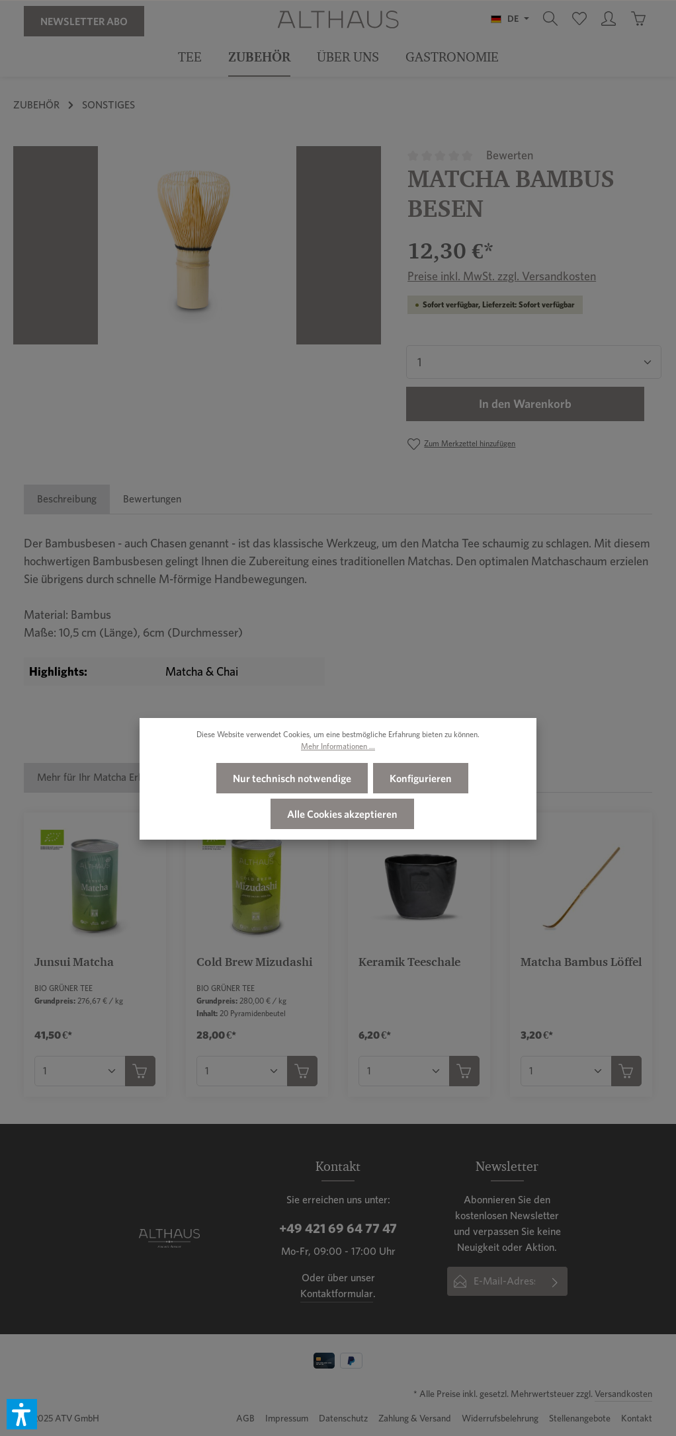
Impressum (286, 1418)
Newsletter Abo (84, 21)
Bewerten (509, 155)
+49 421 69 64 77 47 (338, 1228)
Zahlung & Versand (414, 1418)
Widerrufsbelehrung (500, 1418)
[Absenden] (555, 1281)
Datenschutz (343, 1418)
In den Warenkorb (525, 404)
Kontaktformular (336, 1293)
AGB (245, 1418)
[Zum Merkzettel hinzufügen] (461, 444)
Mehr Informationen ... (338, 746)
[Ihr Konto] (608, 18)
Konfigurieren (421, 778)
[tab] (67, 499)
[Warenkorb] (638, 18)
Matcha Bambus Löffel (581, 962)
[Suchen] (550, 18)
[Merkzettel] (579, 18)
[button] (22, 1414)
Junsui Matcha (74, 962)
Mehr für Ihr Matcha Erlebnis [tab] (101, 777)
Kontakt (636, 1418)
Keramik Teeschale (409, 962)
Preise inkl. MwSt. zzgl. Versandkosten (501, 276)
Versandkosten (623, 1393)
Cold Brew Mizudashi (254, 962)
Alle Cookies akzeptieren (342, 814)
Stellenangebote (580, 1418)
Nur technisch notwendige (292, 778)
